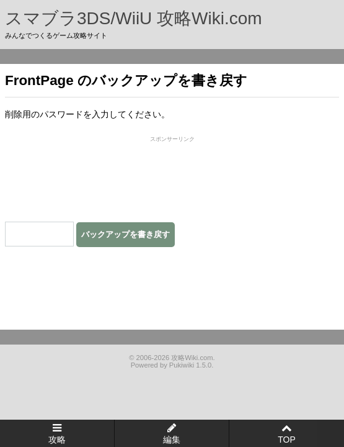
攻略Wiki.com (192, 357)
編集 (171, 440)
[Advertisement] (172, 177)
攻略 (57, 440)
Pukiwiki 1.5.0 (190, 365)
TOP (287, 440)
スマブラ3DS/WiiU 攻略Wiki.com (133, 18)
